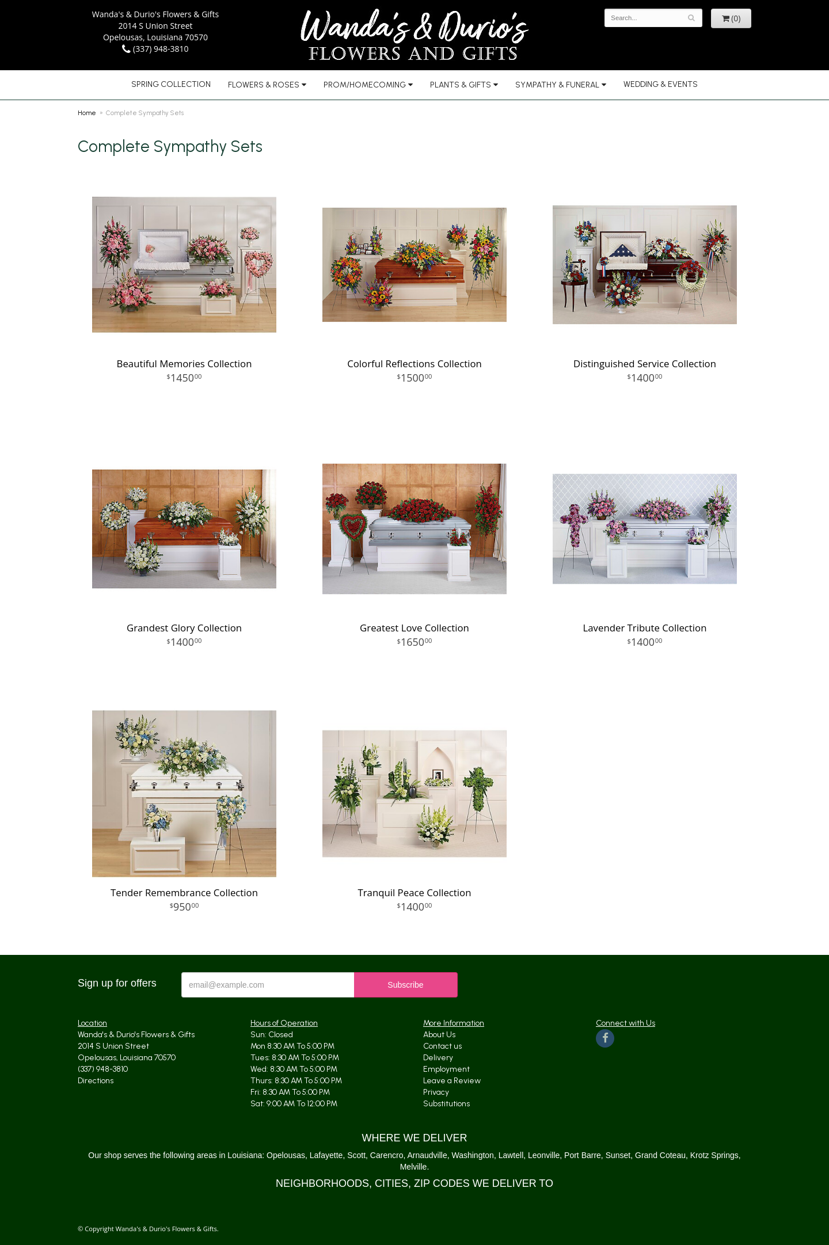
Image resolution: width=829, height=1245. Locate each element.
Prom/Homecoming (365, 85)
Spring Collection (171, 84)
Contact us (442, 1046)
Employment (446, 1069)
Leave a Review (452, 1081)
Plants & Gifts (460, 85)
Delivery (438, 1058)
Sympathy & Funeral (557, 85)
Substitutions (446, 1104)
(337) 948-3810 (155, 48)
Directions (95, 1081)
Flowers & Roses (263, 85)
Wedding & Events (660, 84)
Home (87, 113)
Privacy (436, 1092)
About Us (439, 1035)
